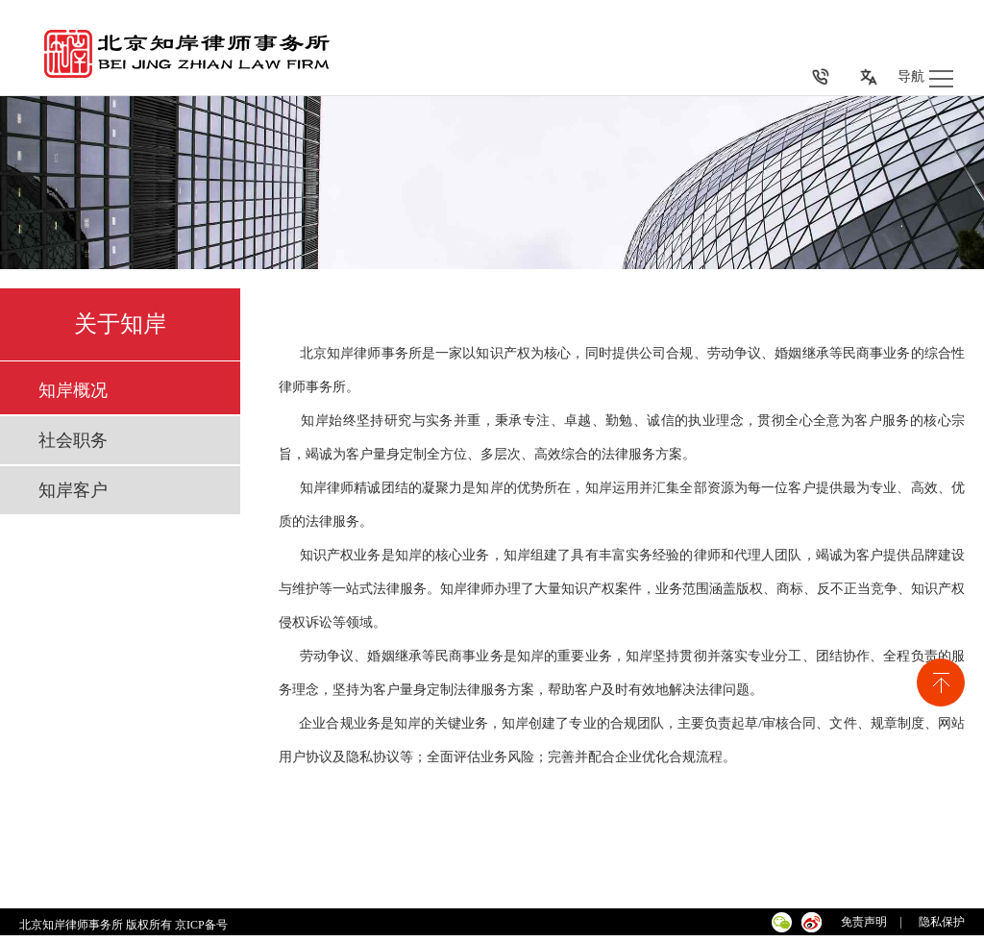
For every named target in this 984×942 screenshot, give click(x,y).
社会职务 (73, 440)
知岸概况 (73, 390)
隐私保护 (942, 922)
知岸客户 (73, 490)
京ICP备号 (203, 924)
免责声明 (864, 922)
